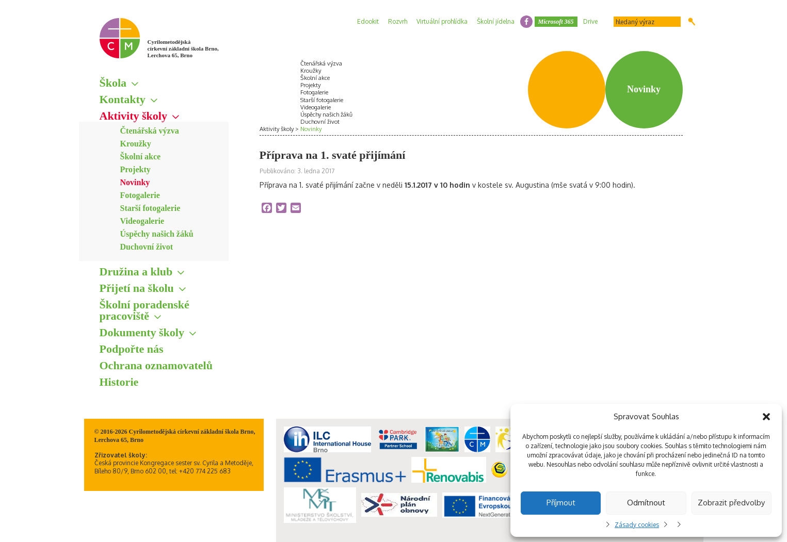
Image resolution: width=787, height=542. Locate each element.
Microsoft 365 (556, 21)
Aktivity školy (133, 115)
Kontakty (123, 99)
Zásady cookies (637, 525)
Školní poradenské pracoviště (144, 310)
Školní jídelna (496, 21)
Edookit (368, 21)
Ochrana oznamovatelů (156, 365)
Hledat (691, 22)
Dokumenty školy (142, 332)
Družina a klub (136, 271)
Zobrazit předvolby (731, 502)
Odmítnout (646, 502)
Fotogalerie (140, 195)
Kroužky (135, 143)
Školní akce (140, 156)
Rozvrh (397, 21)
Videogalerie (142, 221)
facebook (526, 21)
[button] (766, 417)
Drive (590, 21)
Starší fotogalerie (150, 208)
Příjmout (561, 502)
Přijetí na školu (137, 288)
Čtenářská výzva (149, 130)
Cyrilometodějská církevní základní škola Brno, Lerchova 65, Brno (183, 48)
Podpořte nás (132, 348)
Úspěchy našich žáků (157, 233)
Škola (113, 82)
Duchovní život (146, 246)
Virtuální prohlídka (442, 21)
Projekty (135, 169)
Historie (119, 381)
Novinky (135, 182)
